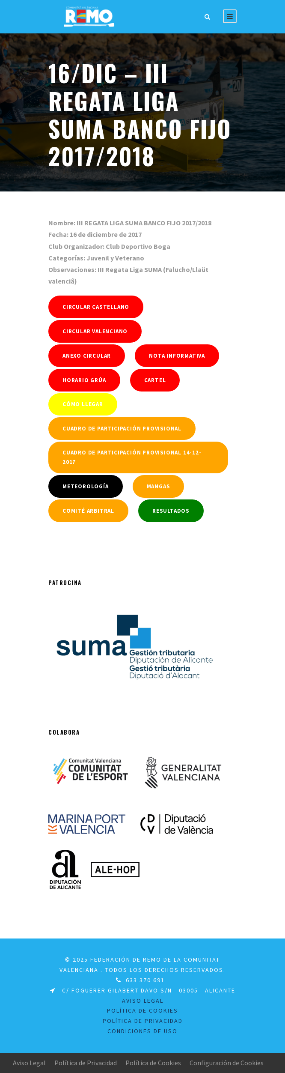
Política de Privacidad (85, 1062)
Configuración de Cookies (227, 1062)
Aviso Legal (29, 1062)
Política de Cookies (142, 1010)
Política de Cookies (153, 1062)
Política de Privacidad (143, 1021)
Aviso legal (142, 1000)
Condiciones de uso (142, 1031)
